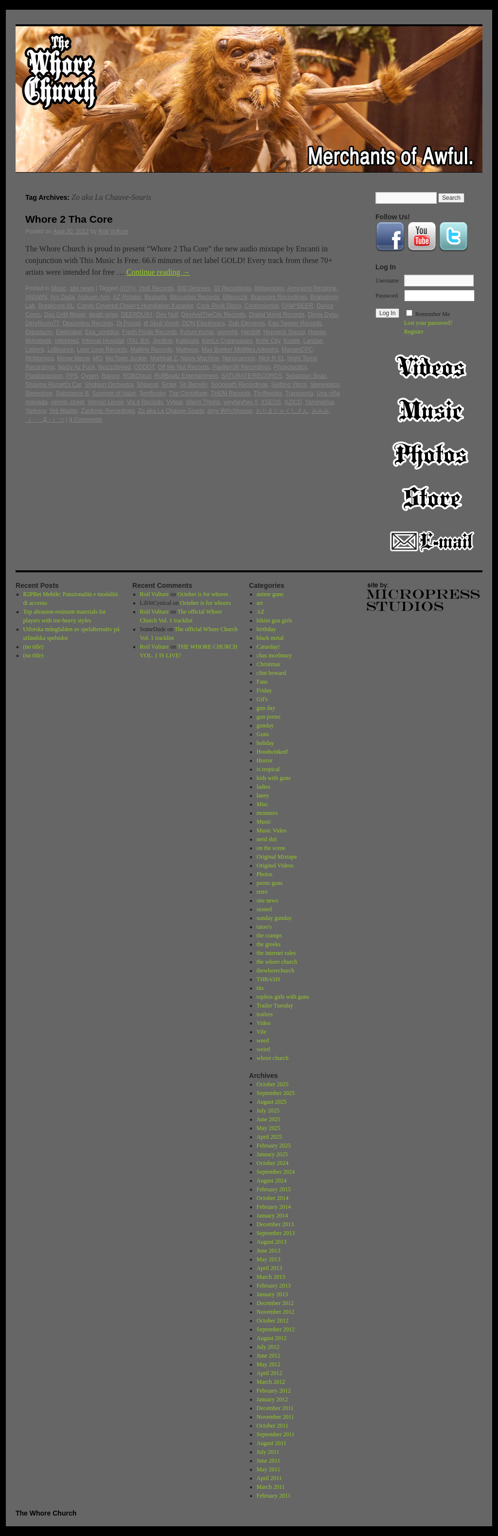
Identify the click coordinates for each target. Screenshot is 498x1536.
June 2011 (269, 1460)
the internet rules (276, 953)
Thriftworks (267, 393)
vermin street (67, 402)
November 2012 (276, 1311)
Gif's (262, 699)
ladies (263, 786)
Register (414, 331)
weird (263, 1049)
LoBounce (60, 349)
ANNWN (36, 297)
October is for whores (203, 594)
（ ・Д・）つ (44, 419)
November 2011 (275, 1416)
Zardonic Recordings (108, 410)
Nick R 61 (271, 358)
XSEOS (271, 402)
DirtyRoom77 (42, 323)
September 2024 (276, 1171)
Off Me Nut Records (183, 367)
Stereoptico (324, 384)
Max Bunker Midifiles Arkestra (239, 349)
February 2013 (274, 1285)
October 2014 (273, 1198)
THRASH (268, 979)
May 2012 (269, 1364)
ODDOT (144, 367)
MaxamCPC (297, 349)
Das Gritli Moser (65, 314)
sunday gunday (274, 918)
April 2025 (269, 1136)
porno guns (270, 883)
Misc (262, 804)
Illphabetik (38, 340)
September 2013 (276, 1233)
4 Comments (85, 419)
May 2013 (269, 1259)
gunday (265, 725)
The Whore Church (46, 1513)
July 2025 (268, 1110)
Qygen (89, 375)
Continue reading (158, 272)
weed (263, 1040)
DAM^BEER (297, 305)
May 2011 (269, 1469)
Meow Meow (73, 358)
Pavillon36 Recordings (241, 367)
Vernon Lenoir (106, 402)
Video (431, 366)
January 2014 (272, 1215)
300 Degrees (194, 288)
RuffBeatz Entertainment (186, 375)
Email (431, 542)
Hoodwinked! (273, 751)
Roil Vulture (113, 231)
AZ (261, 611)
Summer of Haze (114, 393)
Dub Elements (247, 323)
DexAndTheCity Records (213, 314)
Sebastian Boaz (305, 375)
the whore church (277, 961)
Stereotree (39, 393)
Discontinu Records (88, 323)
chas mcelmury (274, 655)
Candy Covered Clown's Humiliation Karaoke (135, 305)
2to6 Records (156, 288)
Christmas (269, 664)
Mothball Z (163, 358)
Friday (264, 690)
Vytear (174, 402)
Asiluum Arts (93, 297)
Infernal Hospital (103, 340)
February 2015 (274, 1189)
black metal (270, 638)
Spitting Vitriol (288, 384)
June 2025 (269, 1119)
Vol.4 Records (145, 402)
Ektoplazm (39, 332)
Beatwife (155, 297)
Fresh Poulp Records (149, 332)
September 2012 (276, 1329)
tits (260, 988)
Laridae (313, 340)
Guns (263, 734)
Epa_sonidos (102, 332)
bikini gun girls (274, 620)
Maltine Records (151, 349)
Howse (317, 332)
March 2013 (271, 1276)
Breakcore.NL (56, 305)
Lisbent (34, 349)
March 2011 (271, 1486)
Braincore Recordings (279, 297)
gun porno (269, 716)
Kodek (292, 340)
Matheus (187, 349)
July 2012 (268, 1346)
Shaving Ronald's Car (53, 384)
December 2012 (275, 1303)
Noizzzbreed (114, 367)
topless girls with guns (283, 996)
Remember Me (432, 314)
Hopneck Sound (283, 332)
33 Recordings (232, 288)
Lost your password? (428, 322)
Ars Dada (62, 297)
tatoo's (264, 926)
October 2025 (273, 1084)
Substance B (72, 393)
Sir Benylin (193, 384)
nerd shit (267, 839)
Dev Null (167, 314)
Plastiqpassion (44, 375)
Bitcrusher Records (195, 297)
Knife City (268, 340)
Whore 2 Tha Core (69, 219)
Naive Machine (199, 358)
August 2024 (272, 1180)
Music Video (271, 830)
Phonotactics (290, 367)
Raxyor (111, 375)
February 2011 (274, 1495)
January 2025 (272, 1154)
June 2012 (269, 1355)
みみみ (320, 410)
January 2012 (272, 1399)
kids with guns (274, 778)
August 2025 (272, 1101)
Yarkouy (35, 410)
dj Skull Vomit (160, 323)
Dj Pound (128, 323)
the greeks (269, 944)
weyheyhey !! (241, 402)
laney (263, 795)
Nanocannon (238, 358)
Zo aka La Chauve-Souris (171, 410)
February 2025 (274, 1145)
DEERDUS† (137, 314)
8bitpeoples (269, 288)
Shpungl (147, 384)
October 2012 (273, 1320)
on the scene (271, 848)
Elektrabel (69, 332)
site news (82, 288)
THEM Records (230, 393)
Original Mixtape (277, 856)
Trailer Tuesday (275, 1005)
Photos (431, 454)
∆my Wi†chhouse (229, 410)
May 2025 (269, 1128)
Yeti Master (63, 410)
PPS (72, 375)
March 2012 (271, 1381)
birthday (266, 629)
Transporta (299, 393)
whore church (273, 1058)
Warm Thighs (203, 402)
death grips (103, 314)
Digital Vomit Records (277, 314)
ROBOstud (137, 375)
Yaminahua (319, 402)
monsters (267, 813)
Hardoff (250, 332)
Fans (262, 681)
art (260, 603)
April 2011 (269, 1478)
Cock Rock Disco (219, 305)
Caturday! (268, 646)
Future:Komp (196, 332)
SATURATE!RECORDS (252, 375)
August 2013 (272, 1241)
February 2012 (274, 1390)
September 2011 (276, 1434)
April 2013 (269, 1268)
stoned (264, 909)
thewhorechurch (275, 970)
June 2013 (269, 1250)
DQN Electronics (203, 323)
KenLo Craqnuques (227, 340)
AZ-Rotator (127, 297)
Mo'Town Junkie (126, 358)
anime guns (270, 594)
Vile (262, 1031)
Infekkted (67, 340)
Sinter (169, 384)
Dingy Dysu (323, 314)
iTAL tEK (138, 340)
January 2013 (272, 1294)
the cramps (269, 935)
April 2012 (269, 1373)
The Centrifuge (188, 393)
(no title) (33, 646)
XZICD (293, 402)
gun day (266, 708)
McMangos (39, 358)
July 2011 (268, 1451)
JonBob (163, 340)
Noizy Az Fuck (76, 367)
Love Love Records (102, 349)
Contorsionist (262, 305)
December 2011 (275, 1408)
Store (431, 498)
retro (262, 891)
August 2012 (272, 1338)
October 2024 (273, 1163)
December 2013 (275, 1224)
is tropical (268, 769)
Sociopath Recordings (239, 384)
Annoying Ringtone (312, 288)
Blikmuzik (235, 297)
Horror (265, 760)
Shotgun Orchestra (109, 384)
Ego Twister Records (295, 323)
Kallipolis (187, 340)
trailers (265, 1014)
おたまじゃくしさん (282, 410)
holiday (265, 743)
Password (386, 295)
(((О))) (128, 288)
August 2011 (271, 1443)
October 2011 (272, 1425)
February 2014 (274, 1206)
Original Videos (275, 865)
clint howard (271, 673)
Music (58, 288)
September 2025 (276, 1093)
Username (387, 280)
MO (97, 358)
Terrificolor (152, 393)
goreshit (227, 332)
